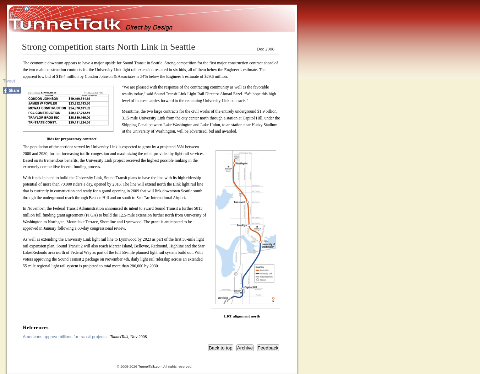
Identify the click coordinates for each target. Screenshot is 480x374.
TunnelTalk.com (150, 366)
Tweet (9, 81)
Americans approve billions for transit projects (65, 336)
